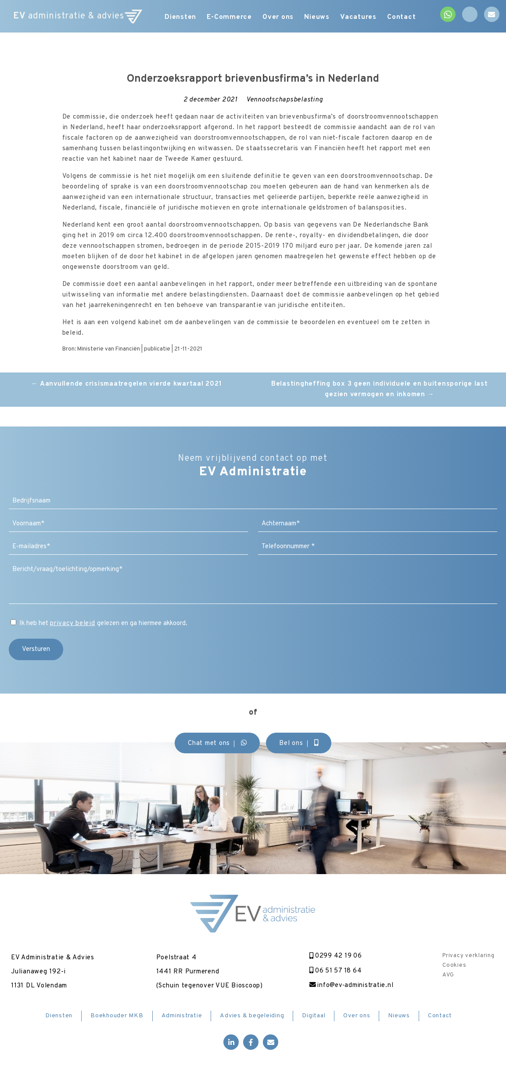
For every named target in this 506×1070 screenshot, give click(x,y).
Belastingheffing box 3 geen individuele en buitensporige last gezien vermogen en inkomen (379, 389)
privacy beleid (72, 623)
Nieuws (321, 17)
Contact (411, 17)
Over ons (280, 17)
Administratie (181, 1016)
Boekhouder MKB (117, 1016)
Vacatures (366, 17)
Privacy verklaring (468, 955)
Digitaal (313, 1016)
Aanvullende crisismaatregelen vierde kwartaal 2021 (126, 384)
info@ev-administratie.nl (349, 986)
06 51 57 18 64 (333, 971)
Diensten (177, 17)
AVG (448, 975)
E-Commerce (228, 17)
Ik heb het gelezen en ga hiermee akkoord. (103, 623)
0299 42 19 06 (333, 956)
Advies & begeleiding (252, 1016)
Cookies (454, 965)
